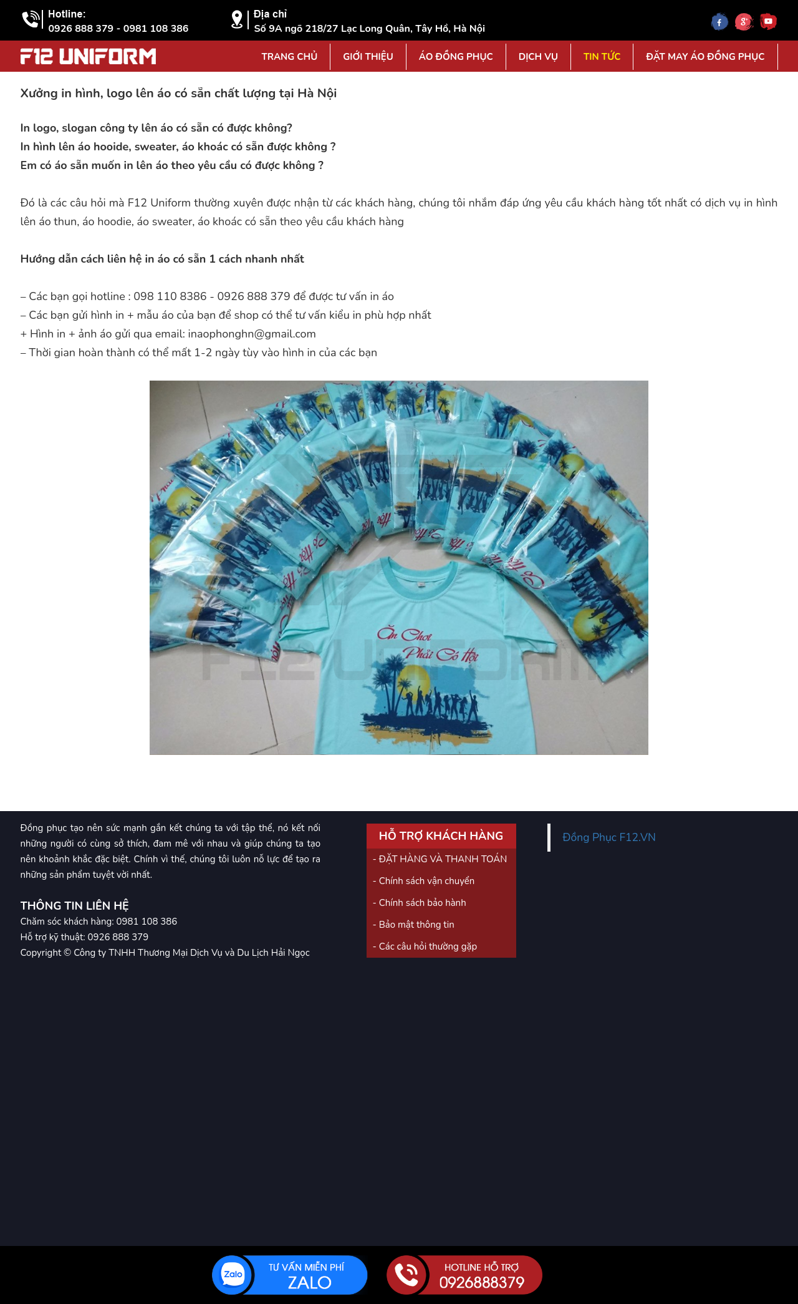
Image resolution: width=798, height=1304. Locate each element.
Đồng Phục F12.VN (609, 837)
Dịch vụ (538, 57)
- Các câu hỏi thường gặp (425, 946)
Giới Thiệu (368, 57)
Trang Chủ (289, 57)
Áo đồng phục (456, 57)
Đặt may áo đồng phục (705, 57)
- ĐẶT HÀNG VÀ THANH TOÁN (440, 859)
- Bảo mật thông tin (413, 924)
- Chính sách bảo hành (419, 903)
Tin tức (602, 57)
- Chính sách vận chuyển (424, 881)
